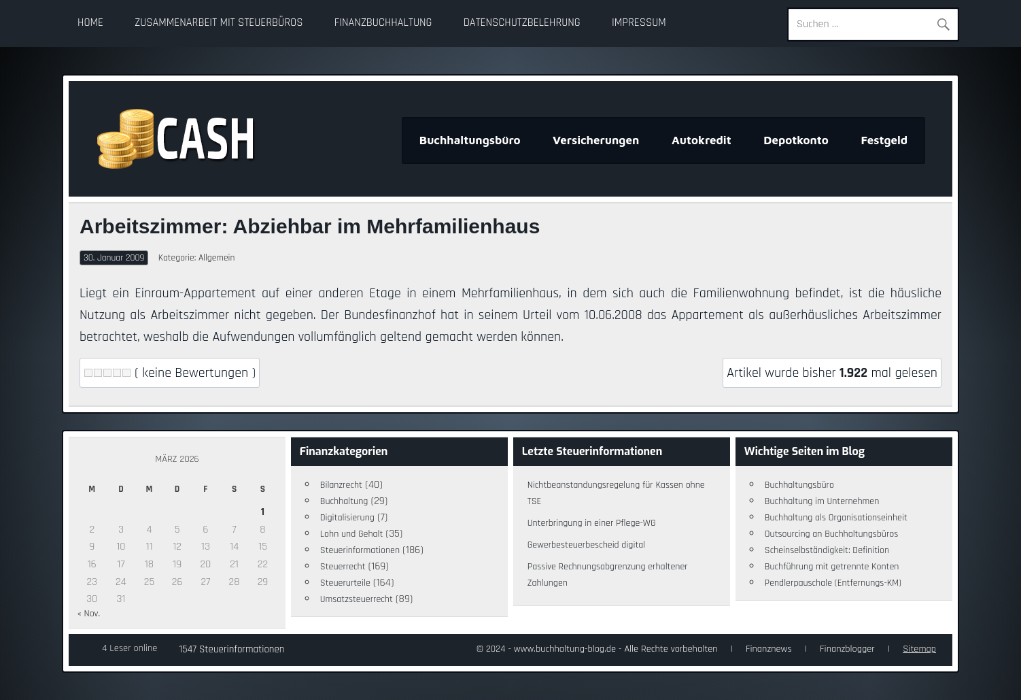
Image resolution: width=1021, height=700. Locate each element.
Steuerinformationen (360, 550)
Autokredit (701, 140)
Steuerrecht (343, 567)
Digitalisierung (347, 518)
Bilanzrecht (341, 485)
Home (90, 23)
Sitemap (919, 649)
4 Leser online (129, 648)
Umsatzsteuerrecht (356, 599)
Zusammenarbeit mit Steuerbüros (218, 23)
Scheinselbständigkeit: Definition (827, 550)
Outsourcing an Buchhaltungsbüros (832, 534)
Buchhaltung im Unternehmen (822, 501)
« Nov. (88, 613)
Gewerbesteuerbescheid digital (586, 545)
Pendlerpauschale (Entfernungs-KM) (833, 583)
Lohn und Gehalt (351, 534)
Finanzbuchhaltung (383, 23)
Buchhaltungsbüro (470, 140)
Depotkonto (796, 140)
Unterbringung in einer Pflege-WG (591, 523)
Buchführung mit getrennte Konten (832, 567)
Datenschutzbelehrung (522, 23)
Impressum (639, 23)
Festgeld (884, 140)
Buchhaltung (344, 501)
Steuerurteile (345, 583)
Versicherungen (596, 140)
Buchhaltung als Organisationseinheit (836, 518)
